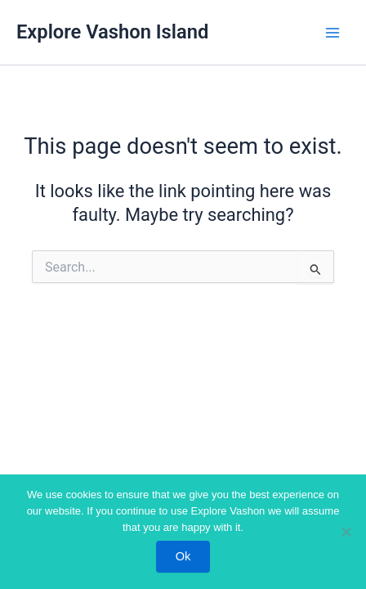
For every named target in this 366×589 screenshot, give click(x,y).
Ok (183, 556)
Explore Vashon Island (112, 31)
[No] (345, 532)
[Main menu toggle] (332, 33)
